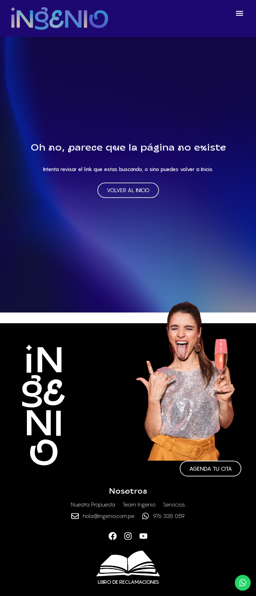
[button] (239, 13)
